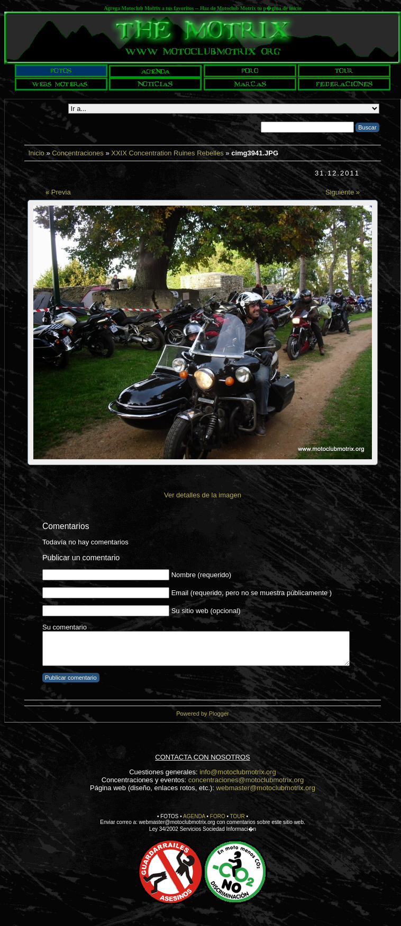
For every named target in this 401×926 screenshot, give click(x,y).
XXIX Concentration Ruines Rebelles (167, 153)
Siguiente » (342, 192)
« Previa (58, 192)
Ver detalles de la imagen (202, 495)
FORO (217, 816)
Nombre (183, 575)
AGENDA (194, 816)
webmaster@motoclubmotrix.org (265, 788)
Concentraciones (78, 153)
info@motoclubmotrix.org (237, 772)
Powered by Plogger (202, 713)
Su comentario (64, 627)
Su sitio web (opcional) (206, 611)
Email (180, 593)
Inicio (36, 153)
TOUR (237, 816)
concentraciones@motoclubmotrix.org (246, 780)
